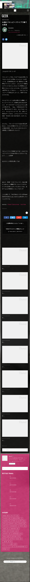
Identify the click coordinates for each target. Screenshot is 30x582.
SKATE (22, 541)
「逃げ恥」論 (7, 559)
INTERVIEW (17, 551)
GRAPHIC (6, 551)
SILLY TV (14, 533)
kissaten (11, 28)
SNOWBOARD (14, 543)
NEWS (6, 533)
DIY (23, 543)
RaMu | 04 (12, 500)
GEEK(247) (4, 208)
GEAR (14, 548)
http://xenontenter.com (14, 32)
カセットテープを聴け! (9, 561)
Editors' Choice (17, 556)
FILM (5, 541)
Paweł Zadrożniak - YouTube (17, 204)
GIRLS (6, 554)
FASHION (6, 538)
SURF (5, 543)
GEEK (5, 16)
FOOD (15, 538)
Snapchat (6, 536)
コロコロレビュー (8, 564)
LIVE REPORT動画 (21, 564)
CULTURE (16, 554)
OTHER (6, 567)
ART (22, 538)
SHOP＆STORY (17, 536)
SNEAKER (14, 546)
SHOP (6, 546)
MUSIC (13, 541)
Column (6, 556)
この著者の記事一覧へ (22, 35)
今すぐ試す (19, 6)
